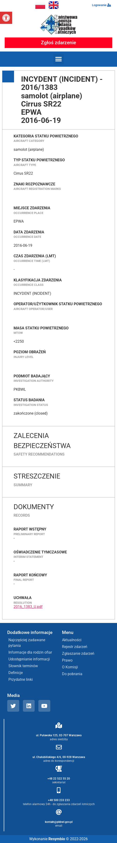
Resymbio (56, 839)
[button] (6, 18)
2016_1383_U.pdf (28, 606)
